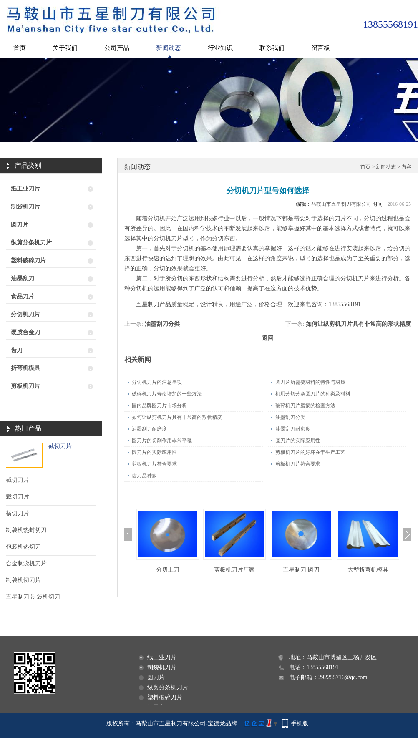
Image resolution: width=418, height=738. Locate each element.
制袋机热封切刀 (26, 530)
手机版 (299, 723)
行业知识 (220, 48)
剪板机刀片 (25, 386)
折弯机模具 (25, 368)
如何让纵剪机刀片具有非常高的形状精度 (358, 324)
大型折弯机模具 (367, 570)
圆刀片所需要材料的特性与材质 (310, 382)
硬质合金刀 (25, 332)
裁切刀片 (17, 497)
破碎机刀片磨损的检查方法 (305, 405)
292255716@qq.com (343, 677)
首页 (19, 48)
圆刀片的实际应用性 (297, 440)
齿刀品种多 (144, 476)
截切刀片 (60, 446)
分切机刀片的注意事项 (157, 382)
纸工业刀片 (25, 189)
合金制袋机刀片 (26, 563)
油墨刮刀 (22, 278)
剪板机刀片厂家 (234, 570)
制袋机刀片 (25, 207)
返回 (268, 338)
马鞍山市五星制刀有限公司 (341, 204)
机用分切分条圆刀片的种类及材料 (312, 394)
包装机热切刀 (23, 547)
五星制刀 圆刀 (301, 570)
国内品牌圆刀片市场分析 (159, 405)
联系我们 (272, 48)
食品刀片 (22, 296)
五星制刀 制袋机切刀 (33, 597)
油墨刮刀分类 (162, 324)
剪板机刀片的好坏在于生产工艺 (310, 452)
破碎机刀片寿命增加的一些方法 (167, 394)
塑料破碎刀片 (28, 260)
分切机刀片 (25, 314)
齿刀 (17, 350)
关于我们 (65, 48)
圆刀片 (19, 225)
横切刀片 (17, 513)
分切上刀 (167, 570)
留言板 (320, 48)
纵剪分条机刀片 (31, 242)
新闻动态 (168, 48)
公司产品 (116, 48)
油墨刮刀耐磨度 (149, 429)
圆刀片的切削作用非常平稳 (162, 440)
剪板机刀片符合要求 (154, 464)
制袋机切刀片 (23, 580)
